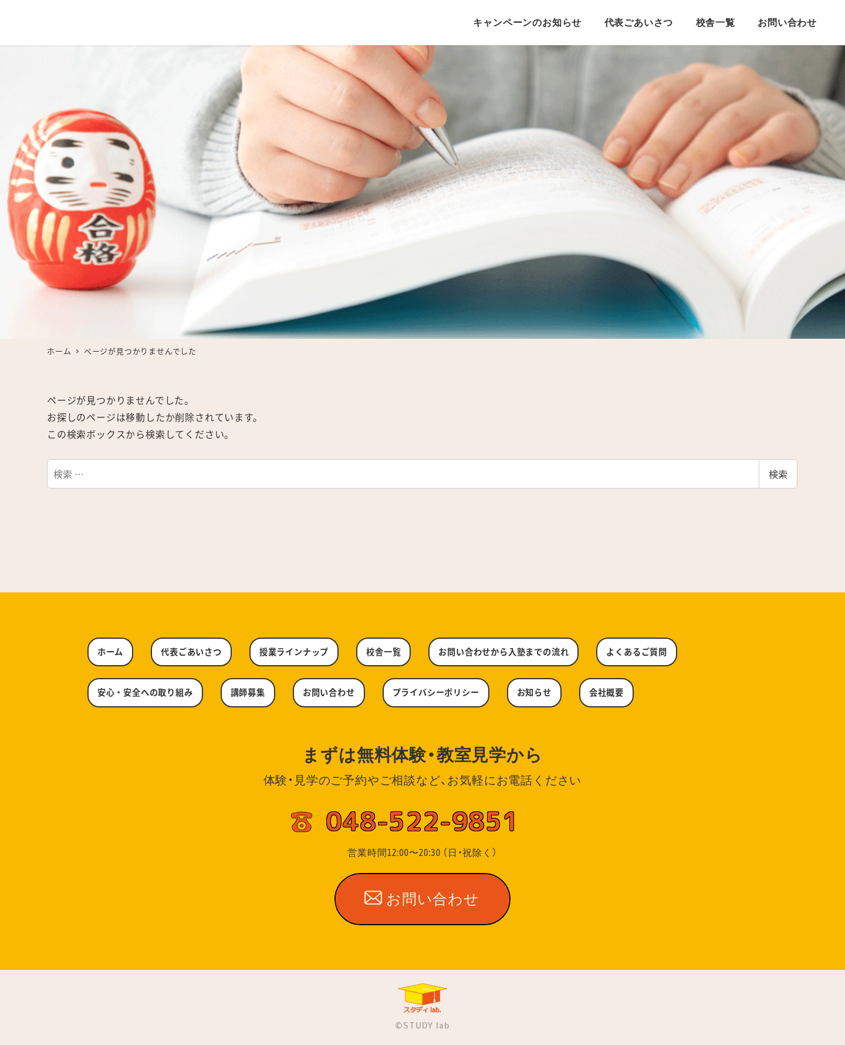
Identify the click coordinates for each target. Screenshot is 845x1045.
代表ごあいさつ (191, 652)
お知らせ (534, 692)
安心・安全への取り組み (145, 692)
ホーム (110, 652)
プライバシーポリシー (436, 692)
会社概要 (606, 692)
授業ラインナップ (294, 652)
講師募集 (248, 692)
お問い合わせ (329, 692)
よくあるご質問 (636, 652)
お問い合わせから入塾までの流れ (503, 652)
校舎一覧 (383, 652)
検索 (778, 474)
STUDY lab (426, 1025)
